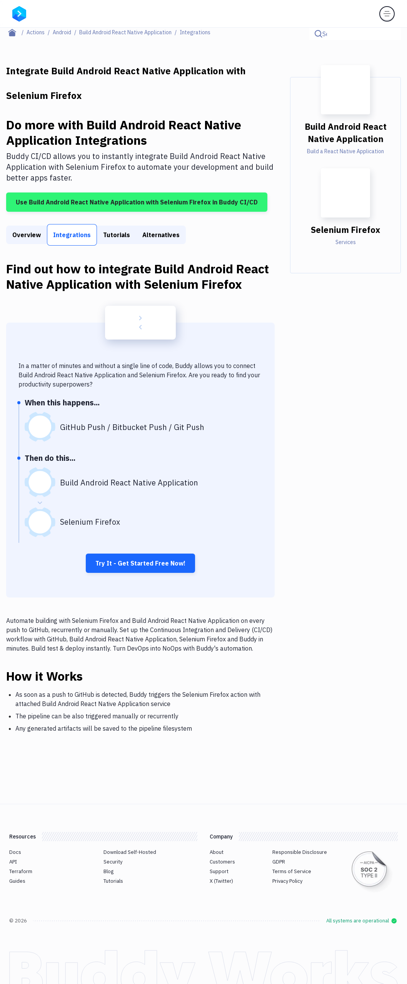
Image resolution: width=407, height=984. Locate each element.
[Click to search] (391, 34)
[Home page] (16, 32)
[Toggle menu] (387, 14)
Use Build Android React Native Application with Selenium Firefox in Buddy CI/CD (137, 202)
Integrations (72, 235)
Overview (26, 235)
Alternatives (161, 235)
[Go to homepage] (19, 13)
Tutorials (116, 235)
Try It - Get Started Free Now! (140, 563)
